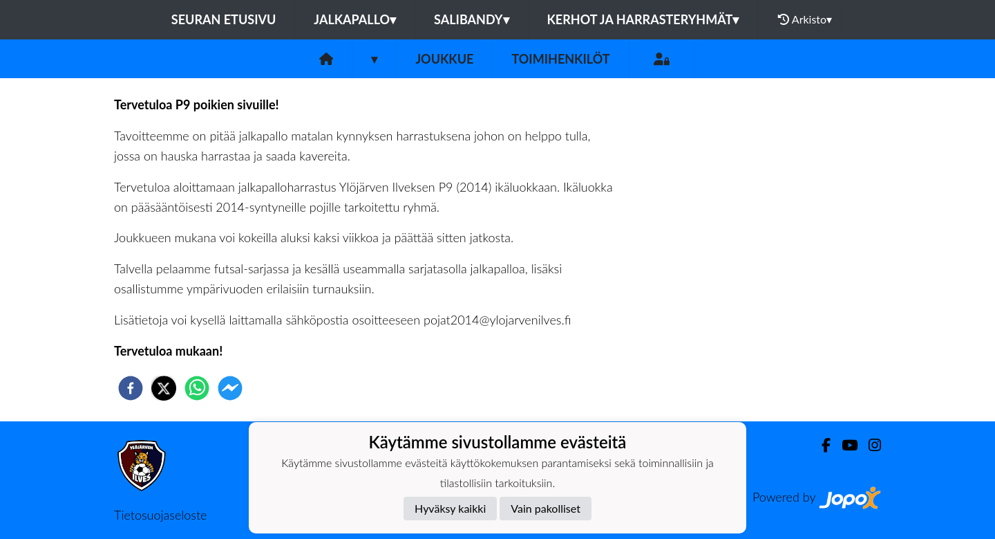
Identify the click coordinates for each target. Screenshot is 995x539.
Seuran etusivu (223, 19)
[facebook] (130, 388)
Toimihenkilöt (560, 58)
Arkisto (805, 19)
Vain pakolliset (545, 508)
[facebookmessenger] (230, 388)
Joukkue (444, 58)
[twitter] (163, 388)
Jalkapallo (355, 19)
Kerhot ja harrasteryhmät (643, 19)
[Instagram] (869, 445)
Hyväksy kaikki (450, 508)
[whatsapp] (196, 388)
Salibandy (471, 19)
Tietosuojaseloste (160, 514)
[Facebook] (821, 445)
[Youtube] (844, 445)
